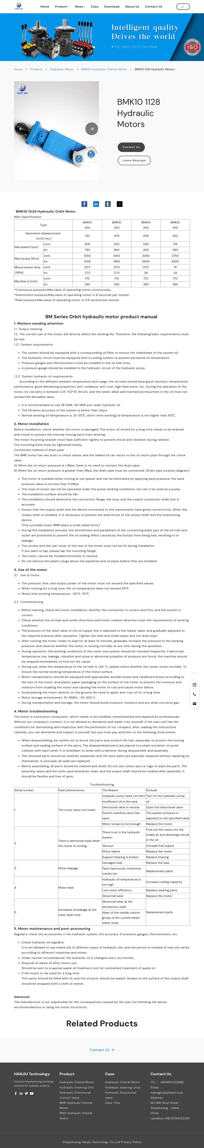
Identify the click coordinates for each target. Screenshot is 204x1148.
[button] (21, 128)
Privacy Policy (131, 1142)
